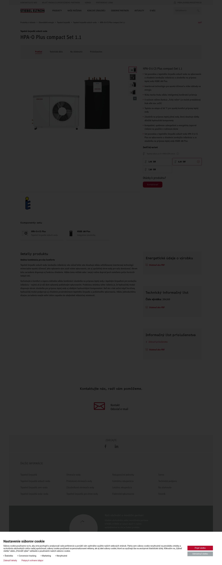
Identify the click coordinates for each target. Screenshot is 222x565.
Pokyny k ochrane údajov (32, 560)
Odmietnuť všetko (200, 554)
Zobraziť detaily (10, 560)
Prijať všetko (200, 548)
